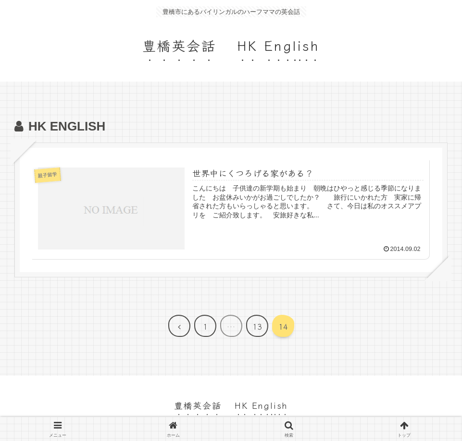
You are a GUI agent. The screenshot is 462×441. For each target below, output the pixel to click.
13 (257, 326)
